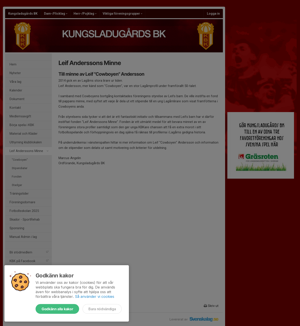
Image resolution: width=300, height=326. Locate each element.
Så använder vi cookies (94, 296)
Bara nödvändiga (102, 309)
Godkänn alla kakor (57, 309)
